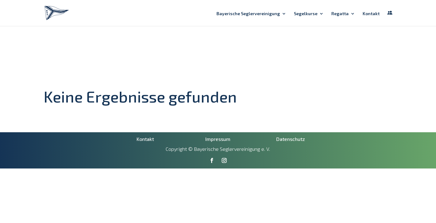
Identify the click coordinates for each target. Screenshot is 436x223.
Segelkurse (305, 13)
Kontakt (371, 13)
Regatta (340, 13)
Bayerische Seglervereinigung (248, 13)
